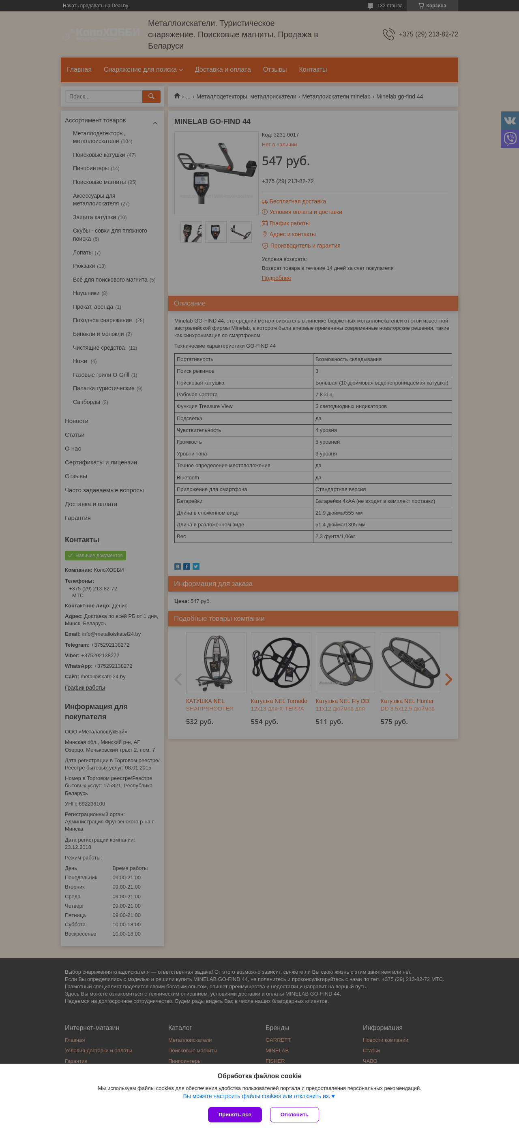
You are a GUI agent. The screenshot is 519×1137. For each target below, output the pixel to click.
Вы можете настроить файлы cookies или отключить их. (256, 1096)
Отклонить (295, 1114)
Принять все (235, 1114)
